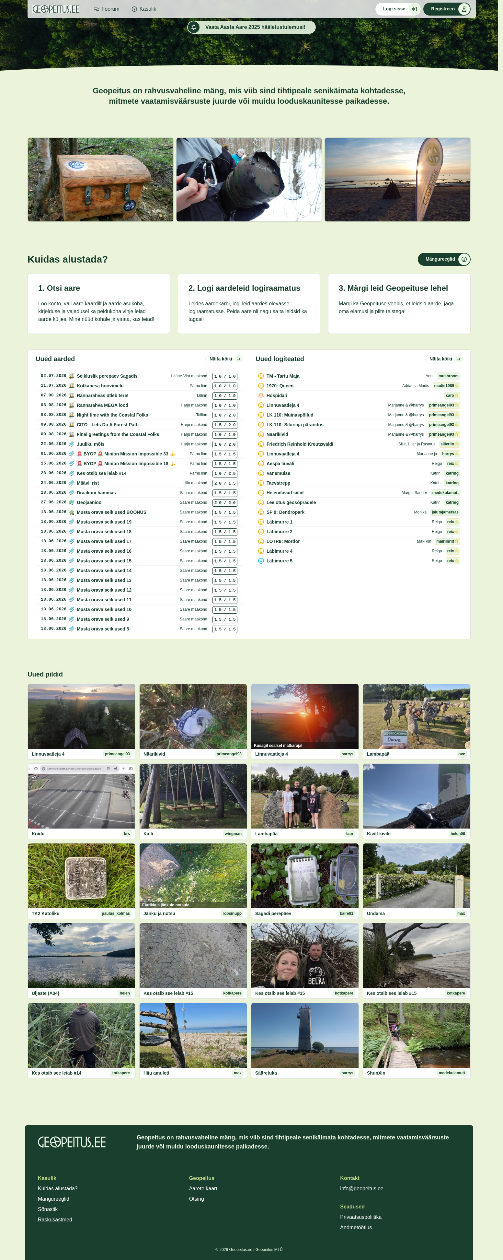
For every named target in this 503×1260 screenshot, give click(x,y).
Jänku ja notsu (159, 913)
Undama (376, 913)
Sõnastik (48, 1209)
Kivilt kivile (379, 833)
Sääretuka (266, 1073)
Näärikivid (154, 754)
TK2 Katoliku (46, 913)
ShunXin (376, 1073)
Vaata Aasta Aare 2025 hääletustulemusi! (246, 27)
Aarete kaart (203, 1188)
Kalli (148, 833)
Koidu (38, 833)
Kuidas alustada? (58, 1188)
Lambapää (378, 754)
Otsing (196, 1199)
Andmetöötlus (356, 1227)
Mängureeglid (53, 1199)
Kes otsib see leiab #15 (168, 993)
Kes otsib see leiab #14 (56, 1073)
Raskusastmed (55, 1219)
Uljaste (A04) (45, 993)
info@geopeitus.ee (361, 1188)
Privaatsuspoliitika (361, 1217)
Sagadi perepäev (273, 913)
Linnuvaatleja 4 (48, 754)
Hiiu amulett (156, 1073)
